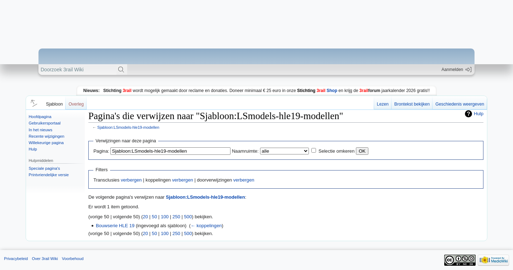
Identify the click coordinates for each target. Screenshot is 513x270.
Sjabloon (54, 104)
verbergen (131, 180)
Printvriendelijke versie (49, 175)
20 (145, 216)
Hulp (33, 149)
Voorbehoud (73, 258)
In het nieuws (40, 130)
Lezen (383, 104)
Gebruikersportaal (45, 123)
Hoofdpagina (40, 116)
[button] (33, 102)
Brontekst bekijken (412, 104)
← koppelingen (206, 225)
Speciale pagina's (44, 168)
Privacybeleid (16, 258)
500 (188, 216)
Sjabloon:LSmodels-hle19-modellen (128, 127)
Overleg (76, 104)
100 (165, 216)
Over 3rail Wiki (45, 258)
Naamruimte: (245, 151)
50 (154, 216)
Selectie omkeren (336, 151)
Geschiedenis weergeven (459, 104)
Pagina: (101, 151)
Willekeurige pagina (46, 143)
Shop (317, 90)
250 (176, 216)
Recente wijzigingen (46, 136)
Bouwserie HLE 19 (115, 225)
